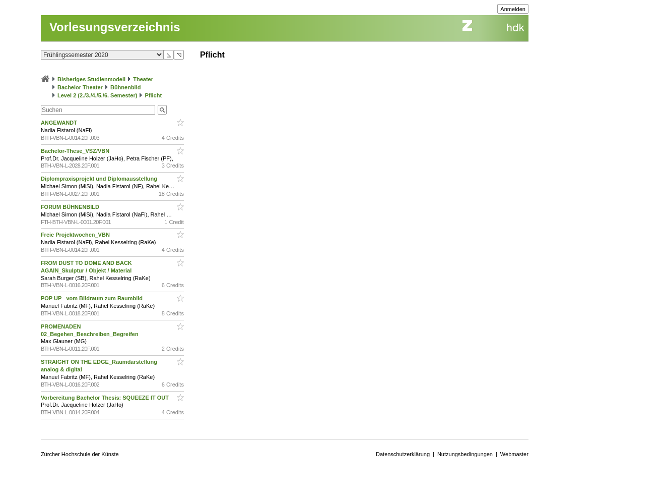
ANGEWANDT (60, 123)
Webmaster (514, 454)
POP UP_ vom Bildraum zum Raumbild (92, 298)
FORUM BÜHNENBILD (71, 207)
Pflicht (153, 95)
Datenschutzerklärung (403, 454)
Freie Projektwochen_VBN (76, 235)
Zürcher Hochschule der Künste (80, 454)
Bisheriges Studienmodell (91, 79)
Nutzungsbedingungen (465, 454)
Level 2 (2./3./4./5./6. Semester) (97, 95)
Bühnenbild (125, 87)
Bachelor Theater (80, 87)
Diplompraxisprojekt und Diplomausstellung (100, 179)
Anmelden (512, 9)
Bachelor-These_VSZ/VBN (76, 151)
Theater (143, 79)
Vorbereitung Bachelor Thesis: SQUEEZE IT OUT (105, 398)
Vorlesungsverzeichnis (114, 27)
